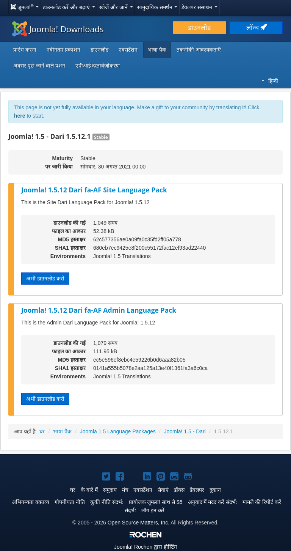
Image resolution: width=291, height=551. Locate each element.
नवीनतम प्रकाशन (63, 50)
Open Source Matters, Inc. (138, 523)
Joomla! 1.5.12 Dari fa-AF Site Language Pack (94, 189)
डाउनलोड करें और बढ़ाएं (69, 7)
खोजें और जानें (116, 7)
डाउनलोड (199, 27)
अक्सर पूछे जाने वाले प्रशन (39, 66)
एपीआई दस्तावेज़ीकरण (97, 66)
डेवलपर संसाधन (199, 7)
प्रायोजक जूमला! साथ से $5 (156, 502)
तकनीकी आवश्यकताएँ (199, 50)
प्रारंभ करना (24, 50)
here (19, 116)
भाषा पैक (157, 50)
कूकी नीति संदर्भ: (107, 502)
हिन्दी (269, 81)
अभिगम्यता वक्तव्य (30, 502)
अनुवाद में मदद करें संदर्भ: (212, 502)
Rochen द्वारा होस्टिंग (145, 547)
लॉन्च (256, 27)
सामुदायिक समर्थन (157, 7)
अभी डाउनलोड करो (45, 279)
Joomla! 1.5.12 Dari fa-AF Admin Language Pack (98, 310)
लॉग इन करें (152, 510)
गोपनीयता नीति (70, 502)
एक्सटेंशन (128, 50)
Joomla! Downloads (58, 29)
